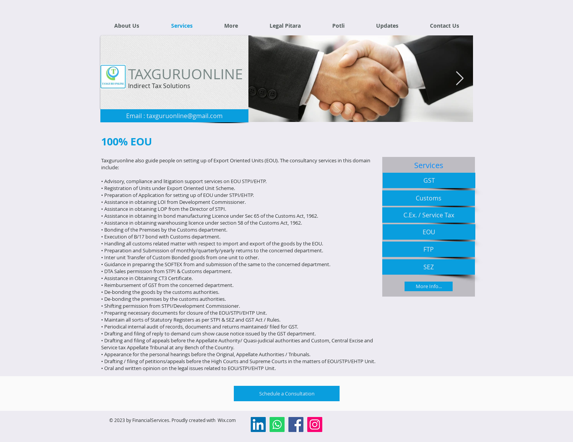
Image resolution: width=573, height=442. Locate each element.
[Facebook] (295, 424)
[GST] (429, 180)
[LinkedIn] (258, 424)
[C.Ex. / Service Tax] (428, 215)
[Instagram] (314, 424)
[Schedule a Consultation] (287, 393)
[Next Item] (459, 78)
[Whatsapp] (277, 424)
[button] (231, 25)
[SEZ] (428, 267)
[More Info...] (429, 286)
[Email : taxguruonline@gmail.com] (174, 115)
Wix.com (227, 420)
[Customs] (428, 198)
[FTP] (428, 249)
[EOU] (429, 232)
